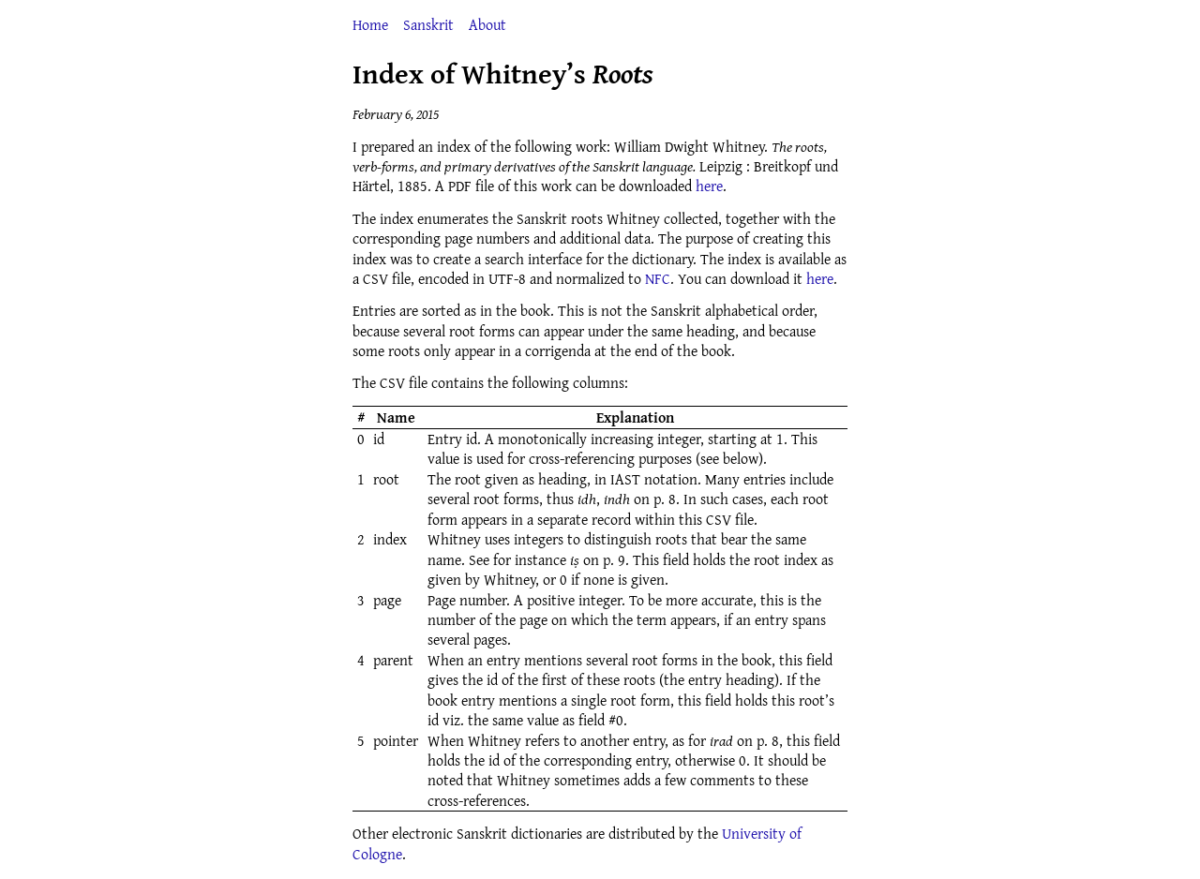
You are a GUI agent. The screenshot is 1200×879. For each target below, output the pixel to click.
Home (370, 24)
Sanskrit (428, 24)
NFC (657, 278)
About (487, 24)
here (709, 185)
